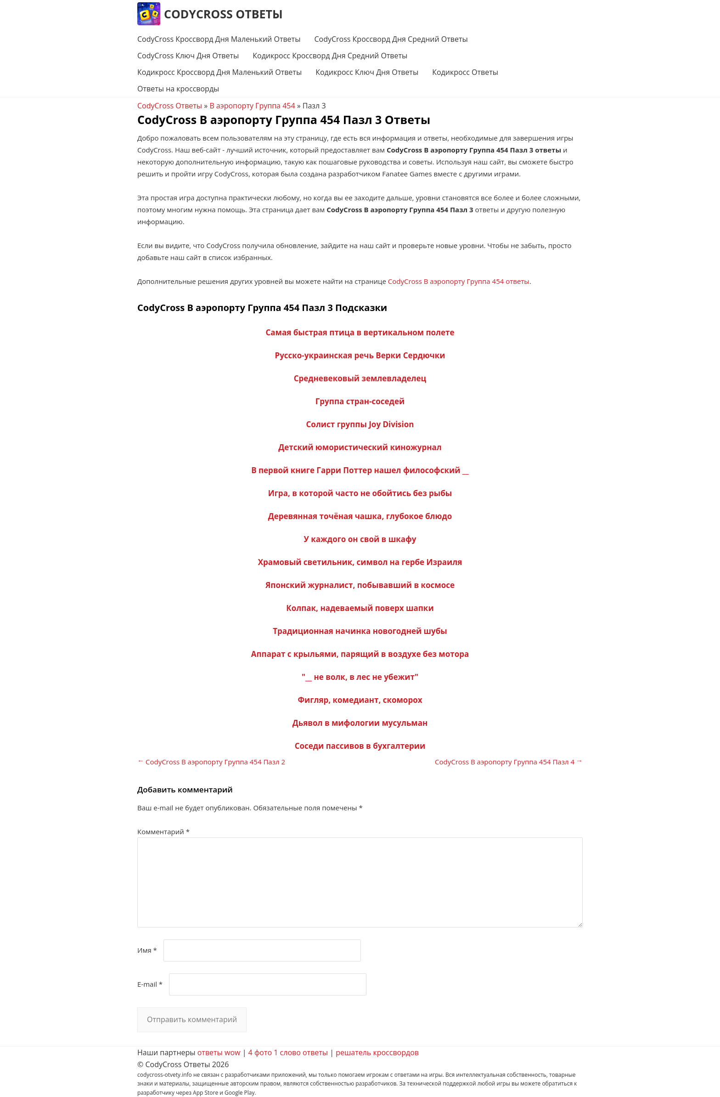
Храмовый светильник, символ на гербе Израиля (360, 562)
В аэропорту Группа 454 (252, 106)
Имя (147, 950)
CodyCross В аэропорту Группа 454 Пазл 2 (215, 761)
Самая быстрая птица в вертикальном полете (359, 332)
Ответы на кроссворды (178, 89)
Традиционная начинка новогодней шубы (360, 631)
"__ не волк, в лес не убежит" (360, 677)
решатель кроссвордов (377, 1052)
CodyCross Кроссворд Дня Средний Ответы (390, 39)
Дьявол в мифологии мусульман (360, 723)
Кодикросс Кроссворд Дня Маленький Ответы (219, 72)
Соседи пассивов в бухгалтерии (360, 746)
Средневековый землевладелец (360, 378)
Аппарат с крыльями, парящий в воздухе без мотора (360, 654)
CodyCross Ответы (223, 14)
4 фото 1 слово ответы (288, 1052)
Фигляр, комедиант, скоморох (360, 700)
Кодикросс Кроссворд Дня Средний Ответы (330, 56)
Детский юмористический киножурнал (359, 447)
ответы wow (219, 1052)
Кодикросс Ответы (465, 72)
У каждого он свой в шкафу (360, 539)
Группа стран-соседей (360, 401)
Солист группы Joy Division (360, 424)
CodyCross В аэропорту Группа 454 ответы (458, 281)
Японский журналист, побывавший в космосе (360, 585)
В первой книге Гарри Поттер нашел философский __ (360, 470)
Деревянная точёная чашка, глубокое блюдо (360, 516)
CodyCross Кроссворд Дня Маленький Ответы (218, 39)
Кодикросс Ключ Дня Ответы (366, 72)
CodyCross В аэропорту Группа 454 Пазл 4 (504, 761)
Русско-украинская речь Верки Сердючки (360, 355)
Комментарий (163, 831)
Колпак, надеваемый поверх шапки (359, 608)
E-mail (150, 984)
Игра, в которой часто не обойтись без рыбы (360, 493)
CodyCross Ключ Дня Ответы (188, 56)
